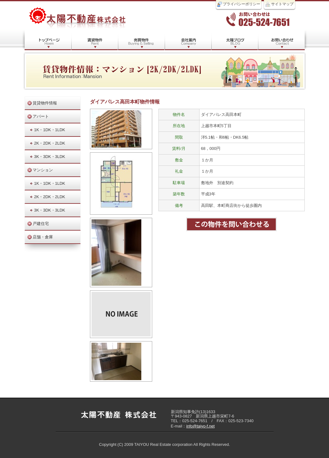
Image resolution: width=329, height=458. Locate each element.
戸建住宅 (41, 223)
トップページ (48, 40)
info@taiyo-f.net (200, 426)
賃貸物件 (94, 40)
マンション (43, 170)
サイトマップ (279, 4)
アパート (41, 116)
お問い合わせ (281, 40)
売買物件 (141, 40)
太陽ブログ (234, 40)
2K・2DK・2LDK (49, 143)
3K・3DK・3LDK (49, 156)
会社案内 (188, 40)
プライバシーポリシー (238, 4)
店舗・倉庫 (43, 237)
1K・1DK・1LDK (49, 129)
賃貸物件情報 (45, 103)
